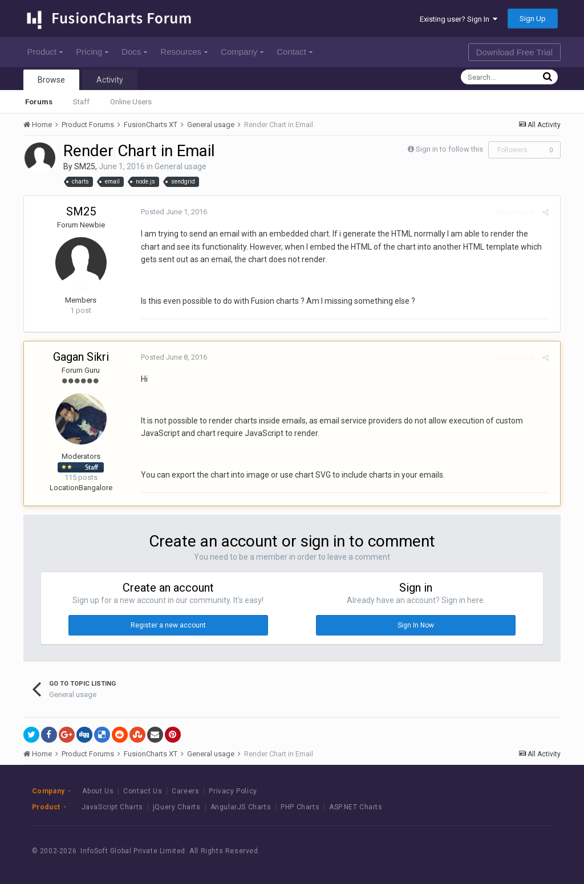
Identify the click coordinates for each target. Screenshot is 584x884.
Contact (295, 51)
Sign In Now (416, 625)
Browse (51, 79)
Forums (38, 101)
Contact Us (142, 791)
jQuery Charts (177, 807)
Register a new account (168, 625)
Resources (184, 51)
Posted (171, 211)
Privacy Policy (233, 791)
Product (45, 51)
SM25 (84, 166)
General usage (180, 166)
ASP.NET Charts (355, 807)
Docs (134, 51)
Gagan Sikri (81, 357)
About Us (97, 791)
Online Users (131, 101)
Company (242, 51)
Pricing (92, 51)
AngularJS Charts (240, 807)
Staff (81, 101)
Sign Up (533, 18)
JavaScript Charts (112, 807)
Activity (109, 79)
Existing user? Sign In (458, 19)
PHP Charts (300, 807)
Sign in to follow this (449, 149)
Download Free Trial (514, 52)
